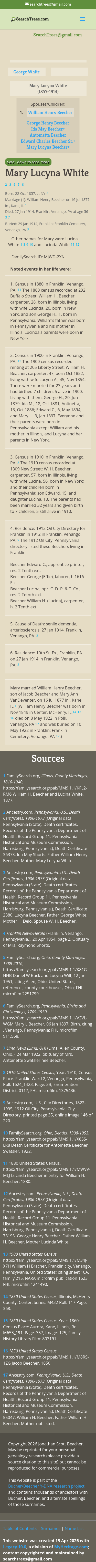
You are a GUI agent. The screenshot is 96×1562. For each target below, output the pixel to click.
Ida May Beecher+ (48, 129)
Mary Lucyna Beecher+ (48, 147)
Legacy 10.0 (14, 1547)
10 (5, 1133)
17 (5, 1375)
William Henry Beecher (50, 112)
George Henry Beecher (48, 123)
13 (5, 1254)
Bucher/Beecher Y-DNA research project (46, 1486)
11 (5, 1163)
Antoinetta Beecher (48, 135)
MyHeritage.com (71, 1547)
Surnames (50, 1528)
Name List (74, 1528)
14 (5, 1296)
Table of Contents (20, 1528)
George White (26, 72)
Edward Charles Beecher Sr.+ (48, 141)
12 (5, 1193)
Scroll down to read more (28, 162)
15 (5, 1320)
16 (5, 1351)
